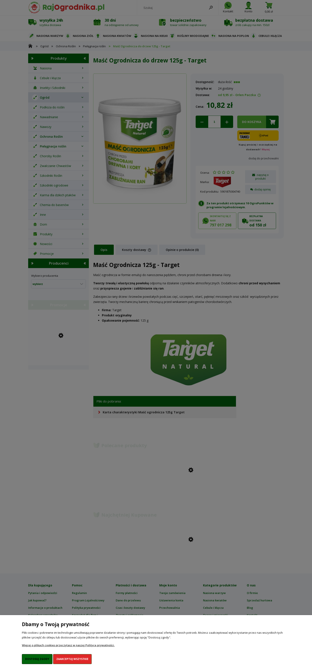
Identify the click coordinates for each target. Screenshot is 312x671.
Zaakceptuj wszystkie (72, 659)
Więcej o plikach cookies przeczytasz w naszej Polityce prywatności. (68, 645)
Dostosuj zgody (37, 659)
